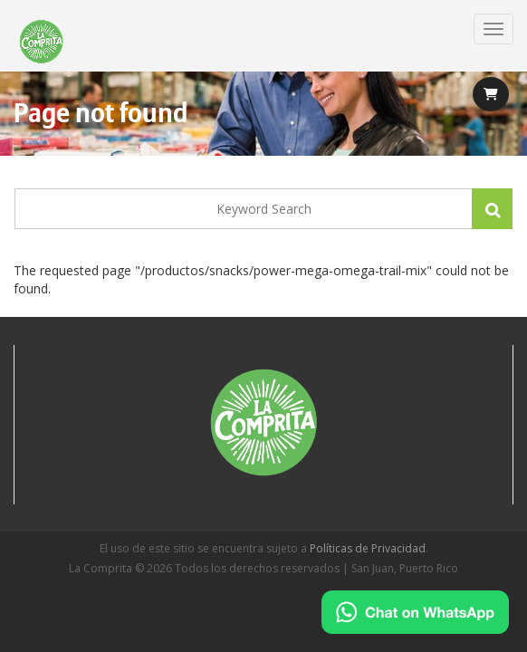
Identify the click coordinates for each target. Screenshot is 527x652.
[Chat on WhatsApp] (415, 612)
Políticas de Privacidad (368, 548)
